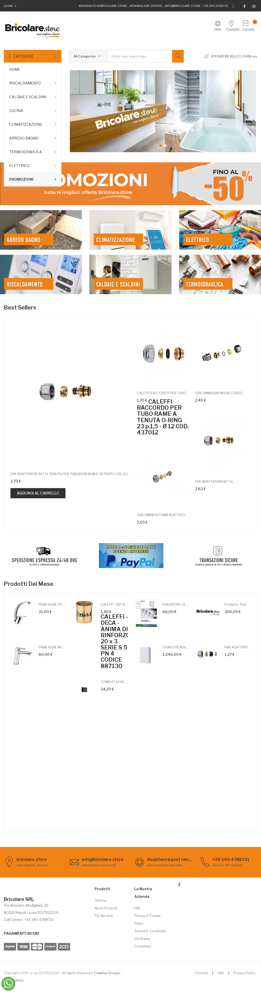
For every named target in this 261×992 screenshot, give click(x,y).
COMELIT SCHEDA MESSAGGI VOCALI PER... (114, 682)
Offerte (100, 900)
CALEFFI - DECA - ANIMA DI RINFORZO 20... (114, 604)
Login (8, 6)
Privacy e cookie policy (147, 919)
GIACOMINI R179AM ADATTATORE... (163, 515)
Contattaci (142, 946)
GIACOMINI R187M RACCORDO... (220, 393)
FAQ (137, 908)
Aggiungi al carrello (38, 493)
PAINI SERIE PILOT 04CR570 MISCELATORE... (52, 604)
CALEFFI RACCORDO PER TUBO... (162, 393)
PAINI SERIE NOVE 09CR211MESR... (52, 647)
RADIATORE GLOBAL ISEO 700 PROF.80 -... (176, 604)
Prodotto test (235, 604)
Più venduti (104, 916)
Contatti (201, 973)
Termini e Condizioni (150, 931)
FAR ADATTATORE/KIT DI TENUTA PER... (238, 647)
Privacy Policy (244, 973)
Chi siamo (142, 939)
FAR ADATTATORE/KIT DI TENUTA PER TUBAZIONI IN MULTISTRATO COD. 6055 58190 (70, 474)
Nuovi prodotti (106, 908)
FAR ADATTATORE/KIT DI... (215, 481)
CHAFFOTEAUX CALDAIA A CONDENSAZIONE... (176, 647)
